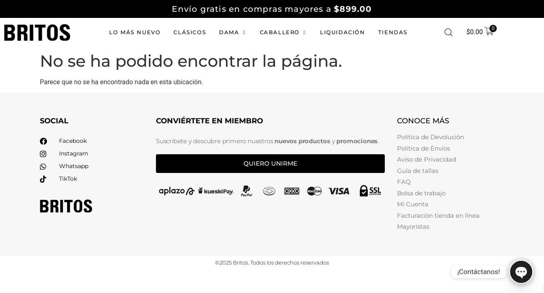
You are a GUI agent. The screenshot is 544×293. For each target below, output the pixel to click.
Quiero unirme (270, 163)
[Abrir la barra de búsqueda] (449, 32)
